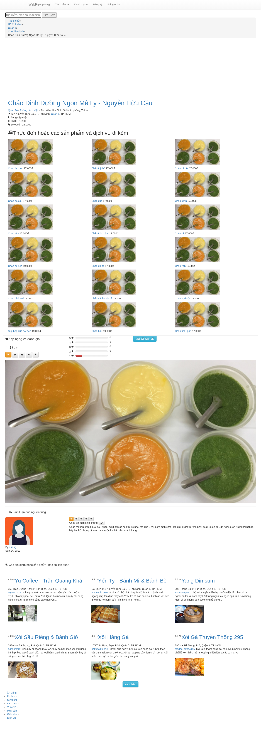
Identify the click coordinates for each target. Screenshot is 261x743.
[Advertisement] (130, 67)
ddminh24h (14, 649)
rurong (12, 547)
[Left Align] (8, 354)
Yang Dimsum (198, 581)
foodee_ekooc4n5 (185, 649)
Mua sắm (12, 710)
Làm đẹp (12, 703)
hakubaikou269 (99, 649)
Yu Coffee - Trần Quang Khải (49, 581)
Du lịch (11, 696)
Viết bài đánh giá (145, 338)
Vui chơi (11, 707)
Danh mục (81, 4)
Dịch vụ (11, 717)
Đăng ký (97, 4)
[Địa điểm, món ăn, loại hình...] (23, 15)
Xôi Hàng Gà (113, 637)
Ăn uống (11, 692)
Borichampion (182, 592)
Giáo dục (12, 714)
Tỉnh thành (62, 4)
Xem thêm (130, 684)
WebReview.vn (39, 4)
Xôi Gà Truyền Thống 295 (212, 637)
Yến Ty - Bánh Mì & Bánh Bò (132, 581)
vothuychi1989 (99, 592)
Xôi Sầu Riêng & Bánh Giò (46, 637)
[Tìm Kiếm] (49, 15)
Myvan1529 (14, 592)
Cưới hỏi (12, 699)
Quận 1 (55, 113)
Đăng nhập (114, 4)
